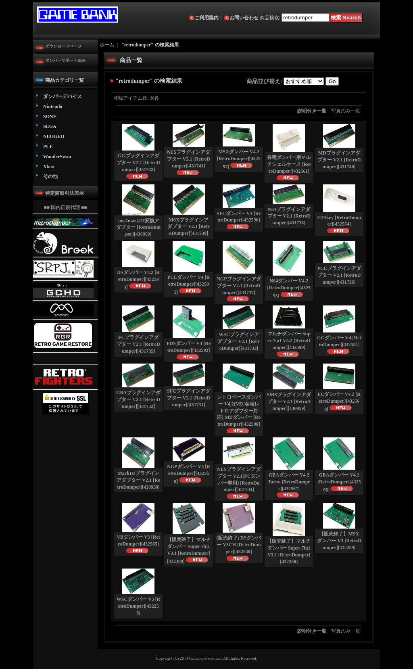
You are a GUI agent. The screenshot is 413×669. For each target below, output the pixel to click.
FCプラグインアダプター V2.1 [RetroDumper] (138, 344)
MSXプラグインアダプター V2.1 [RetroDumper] (188, 226)
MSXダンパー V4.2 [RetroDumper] (239, 159)
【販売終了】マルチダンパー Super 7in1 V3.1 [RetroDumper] (189, 550)
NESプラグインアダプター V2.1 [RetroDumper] (188, 159)
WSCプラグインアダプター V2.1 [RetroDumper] (238, 341)
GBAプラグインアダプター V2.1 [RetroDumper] (138, 399)
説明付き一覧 (311, 111)
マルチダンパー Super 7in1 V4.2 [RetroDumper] (289, 340)
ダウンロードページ (63, 46)
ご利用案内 (206, 18)
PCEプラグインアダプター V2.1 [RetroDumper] (339, 275)
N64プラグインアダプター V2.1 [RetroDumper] (289, 216)
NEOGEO (54, 136)
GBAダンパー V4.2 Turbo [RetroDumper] (289, 481)
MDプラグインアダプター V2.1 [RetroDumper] (339, 159)
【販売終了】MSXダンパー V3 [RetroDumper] (339, 540)
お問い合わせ (244, 18)
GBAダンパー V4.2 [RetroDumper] (339, 482)
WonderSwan (57, 156)
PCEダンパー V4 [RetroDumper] (188, 284)
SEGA (49, 126)
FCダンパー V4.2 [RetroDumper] (339, 401)
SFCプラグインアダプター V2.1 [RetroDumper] (188, 398)
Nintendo (52, 106)
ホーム (107, 45)
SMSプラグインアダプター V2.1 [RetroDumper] (289, 401)
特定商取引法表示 (64, 193)
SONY (49, 116)
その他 (50, 176)
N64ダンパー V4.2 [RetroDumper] (289, 288)
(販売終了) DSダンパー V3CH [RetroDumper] (239, 544)
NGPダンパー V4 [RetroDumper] (188, 474)
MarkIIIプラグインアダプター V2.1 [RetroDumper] (138, 480)
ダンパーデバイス (62, 96)
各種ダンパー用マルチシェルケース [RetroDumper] (289, 164)
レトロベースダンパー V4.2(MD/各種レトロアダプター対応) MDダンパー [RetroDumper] (239, 410)
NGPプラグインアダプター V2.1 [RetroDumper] (239, 285)
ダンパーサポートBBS (65, 60)
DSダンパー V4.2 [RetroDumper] (138, 280)
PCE (48, 146)
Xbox (48, 166)
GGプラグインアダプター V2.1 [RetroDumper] (138, 162)
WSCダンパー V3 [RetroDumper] (139, 606)
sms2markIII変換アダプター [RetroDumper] (138, 227)
